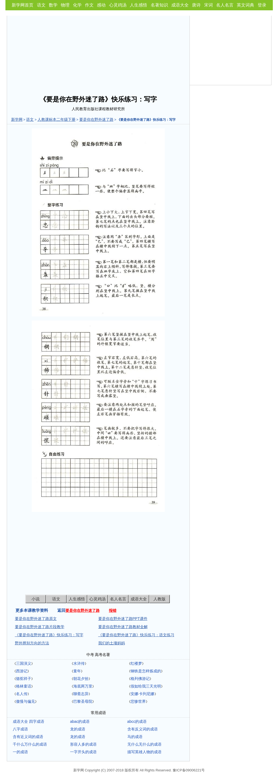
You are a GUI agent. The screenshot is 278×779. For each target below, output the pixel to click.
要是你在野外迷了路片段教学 (39, 627)
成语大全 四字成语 (28, 721)
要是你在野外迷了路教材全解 (123, 627)
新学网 (17, 119)
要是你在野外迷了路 (96, 119)
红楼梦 (136, 663)
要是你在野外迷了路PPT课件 (122, 618)
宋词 (208, 5)
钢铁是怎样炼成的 (146, 671)
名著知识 (159, 5)
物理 (65, 5)
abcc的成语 (137, 721)
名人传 (21, 694)
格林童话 (23, 686)
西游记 (21, 671)
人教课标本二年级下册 (56, 119)
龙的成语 (77, 729)
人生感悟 (138, 5)
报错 (112, 610)
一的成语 (20, 752)
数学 (53, 5)
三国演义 (23, 663)
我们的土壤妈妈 (111, 643)
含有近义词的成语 (28, 736)
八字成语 (20, 729)
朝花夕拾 (81, 678)
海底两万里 (82, 686)
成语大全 (180, 5)
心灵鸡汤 (118, 5)
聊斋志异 (81, 694)
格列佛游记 (140, 678)
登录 (262, 5)
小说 (35, 599)
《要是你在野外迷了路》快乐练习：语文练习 (136, 635)
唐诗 (196, 5)
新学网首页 (22, 5)
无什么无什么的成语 (144, 744)
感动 (101, 5)
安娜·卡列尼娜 (142, 694)
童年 (77, 671)
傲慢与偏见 (25, 701)
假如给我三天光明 (146, 686)
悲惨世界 (138, 701)
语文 (41, 5)
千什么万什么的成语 (30, 744)
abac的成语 (80, 721)
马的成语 (135, 736)
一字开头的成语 (83, 752)
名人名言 (224, 5)
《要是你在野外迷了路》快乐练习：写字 (49, 635)
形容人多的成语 (83, 744)
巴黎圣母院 (82, 701)
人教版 (159, 599)
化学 (77, 5)
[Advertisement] (98, 54)
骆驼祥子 (23, 678)
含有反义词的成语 (142, 729)
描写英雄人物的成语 (144, 752)
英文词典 (245, 5)
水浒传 (79, 663)
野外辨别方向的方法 (32, 643)
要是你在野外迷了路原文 (36, 618)
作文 (89, 5)
